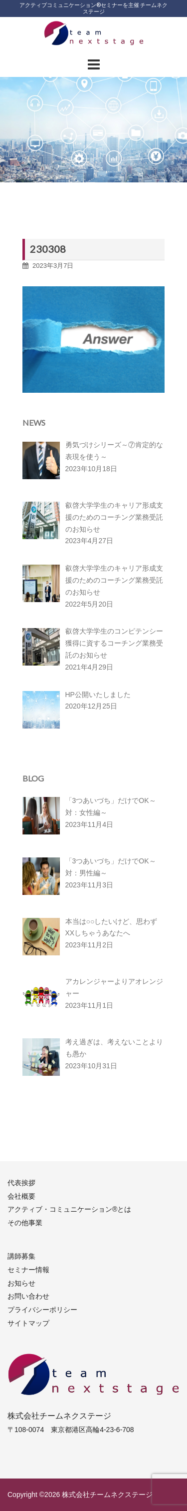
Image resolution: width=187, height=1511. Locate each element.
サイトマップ (28, 1323)
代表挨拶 (21, 1183)
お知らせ (21, 1283)
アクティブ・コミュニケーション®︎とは (69, 1209)
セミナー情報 (28, 1270)
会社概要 (21, 1196)
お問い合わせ (28, 1296)
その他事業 (24, 1223)
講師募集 (21, 1256)
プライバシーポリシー (42, 1310)
